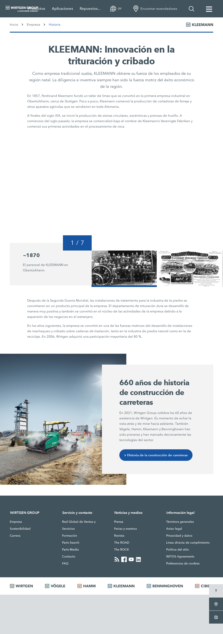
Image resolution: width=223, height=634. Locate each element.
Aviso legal (174, 529)
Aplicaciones (62, 8)
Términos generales (180, 522)
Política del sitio (177, 549)
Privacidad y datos (179, 536)
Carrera (15, 536)
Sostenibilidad (20, 529)
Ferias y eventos (125, 529)
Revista (119, 536)
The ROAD (121, 542)
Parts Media (70, 549)
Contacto (68, 556)
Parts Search (70, 542)
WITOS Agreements (180, 556)
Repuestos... (90, 8)
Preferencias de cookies (182, 563)
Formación (69, 536)
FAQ (65, 563)
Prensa (118, 522)
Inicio (14, 25)
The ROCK (121, 549)
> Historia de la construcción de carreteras (156, 455)
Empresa (33, 25)
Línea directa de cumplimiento (188, 542)
